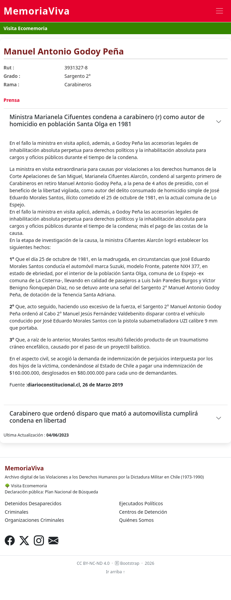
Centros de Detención (143, 512)
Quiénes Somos (136, 520)
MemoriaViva (37, 10)
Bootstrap (127, 563)
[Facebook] (10, 540)
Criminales (16, 512)
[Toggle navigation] (219, 11)
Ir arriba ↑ (115, 572)
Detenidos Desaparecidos (33, 503)
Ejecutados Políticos (141, 503)
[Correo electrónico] (53, 540)
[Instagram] (39, 540)
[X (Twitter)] (24, 540)
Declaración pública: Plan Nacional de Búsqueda (51, 492)
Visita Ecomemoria (26, 28)
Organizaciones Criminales (34, 520)
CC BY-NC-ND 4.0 (93, 563)
